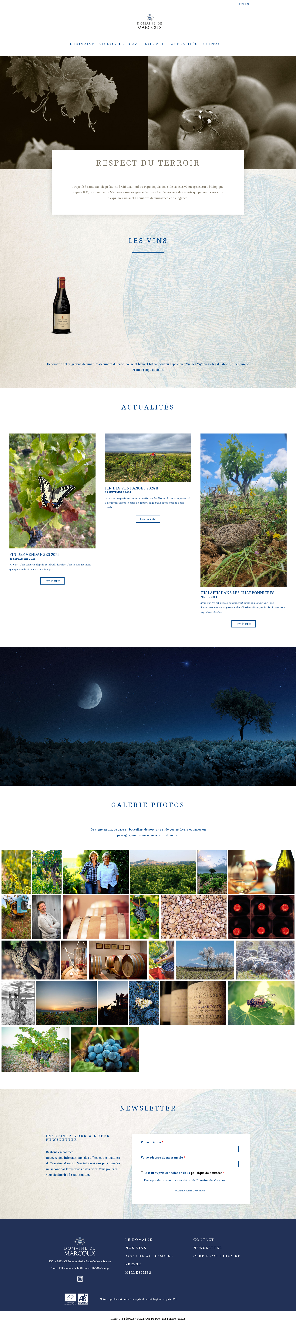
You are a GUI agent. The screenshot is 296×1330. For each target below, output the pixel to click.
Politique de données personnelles (161, 1318)
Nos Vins (155, 44)
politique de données (207, 1173)
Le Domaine (80, 44)
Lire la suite (52, 581)
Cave (134, 44)
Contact (213, 44)
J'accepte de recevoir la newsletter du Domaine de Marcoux (183, 1180)
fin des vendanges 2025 (34, 554)
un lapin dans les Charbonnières (237, 593)
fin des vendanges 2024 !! (131, 488)
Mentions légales (122, 1318)
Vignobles (111, 44)
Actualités (184, 44)
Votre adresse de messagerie (163, 1157)
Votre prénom (152, 1142)
